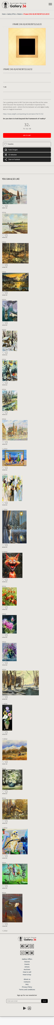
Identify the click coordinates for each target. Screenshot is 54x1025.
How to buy (27, 974)
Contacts (27, 982)
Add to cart (27, 135)
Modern (19, 14)
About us (27, 979)
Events (27, 964)
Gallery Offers (11, 14)
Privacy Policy (27, 987)
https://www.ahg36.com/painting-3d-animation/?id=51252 (23, 114)
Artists (27, 967)
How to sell (27, 972)
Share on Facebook (12, 159)
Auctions (27, 969)
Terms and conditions (27, 989)
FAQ (27, 984)
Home (4, 14)
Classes (27, 961)
